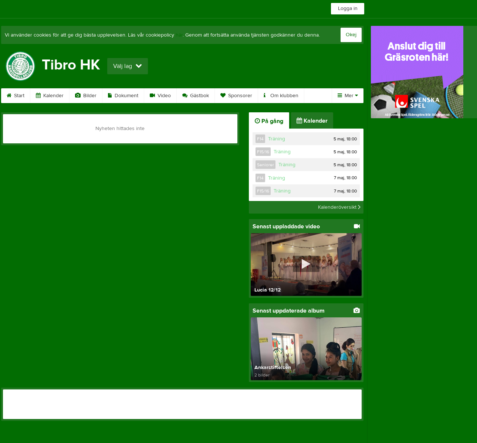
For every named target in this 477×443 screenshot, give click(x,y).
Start (15, 95)
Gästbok (195, 95)
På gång (269, 121)
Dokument (123, 95)
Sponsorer (236, 95)
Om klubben (281, 95)
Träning (276, 139)
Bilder (86, 95)
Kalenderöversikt (339, 207)
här (179, 35)
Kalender (50, 95)
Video (160, 95)
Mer (348, 95)
